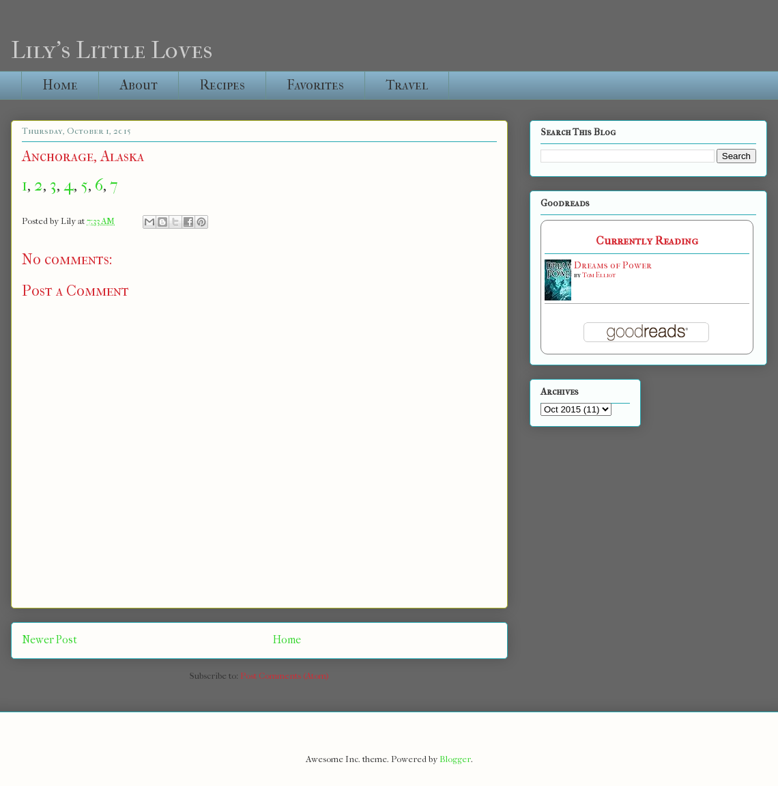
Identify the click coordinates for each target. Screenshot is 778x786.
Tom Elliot (599, 275)
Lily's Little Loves (111, 50)
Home (60, 85)
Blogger (455, 759)
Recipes (222, 85)
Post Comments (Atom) (284, 676)
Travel (407, 85)
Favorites (315, 85)
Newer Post (49, 640)
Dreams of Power (613, 265)
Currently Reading (647, 240)
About (138, 85)
